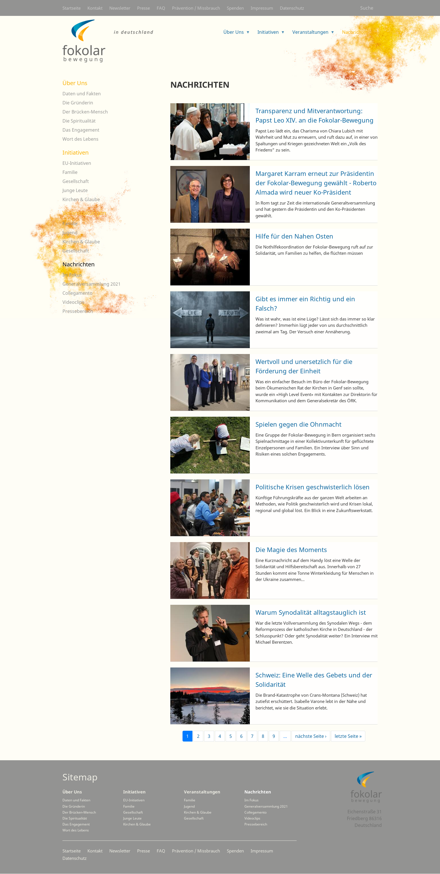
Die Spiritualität (79, 121)
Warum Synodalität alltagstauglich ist (310, 612)
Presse (143, 8)
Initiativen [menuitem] (269, 34)
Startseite (71, 8)
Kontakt (94, 8)
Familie (69, 172)
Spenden (235, 8)
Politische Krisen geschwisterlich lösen (312, 487)
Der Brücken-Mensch (85, 112)
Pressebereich (77, 311)
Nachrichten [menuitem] (356, 34)
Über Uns (74, 83)
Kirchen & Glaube (81, 199)
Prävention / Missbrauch (196, 8)
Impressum (262, 8)
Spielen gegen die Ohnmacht (298, 424)
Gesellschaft (75, 181)
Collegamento (77, 293)
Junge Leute (75, 190)
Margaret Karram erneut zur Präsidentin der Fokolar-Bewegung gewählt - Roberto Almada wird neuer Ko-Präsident (315, 182)
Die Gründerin (77, 103)
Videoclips (73, 302)
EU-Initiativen (76, 163)
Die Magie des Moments (291, 549)
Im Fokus (72, 275)
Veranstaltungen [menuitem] (311, 34)
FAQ (161, 8)
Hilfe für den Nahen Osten (294, 236)
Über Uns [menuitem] (234, 34)
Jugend (69, 232)
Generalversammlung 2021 (91, 284)
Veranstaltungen (84, 213)
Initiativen (75, 152)
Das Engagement (80, 130)
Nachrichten (78, 264)
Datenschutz (292, 8)
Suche (366, 8)
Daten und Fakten (81, 93)
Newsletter (119, 8)
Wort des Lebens (80, 139)
